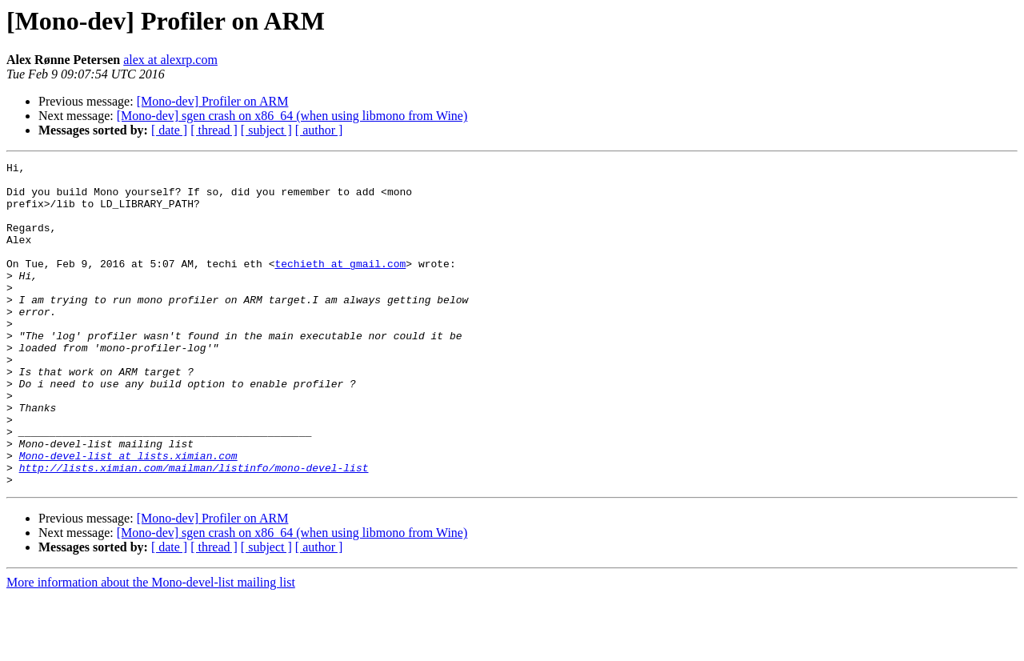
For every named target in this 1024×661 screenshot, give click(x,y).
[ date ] (169, 130)
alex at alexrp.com (170, 59)
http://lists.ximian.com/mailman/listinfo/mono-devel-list (194, 530)
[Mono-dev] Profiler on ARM (213, 101)
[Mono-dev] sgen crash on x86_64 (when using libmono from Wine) (292, 115)
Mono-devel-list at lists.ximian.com (128, 515)
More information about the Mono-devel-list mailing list (150, 647)
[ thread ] (214, 130)
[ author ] (319, 130)
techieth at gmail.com (340, 285)
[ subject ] (266, 130)
